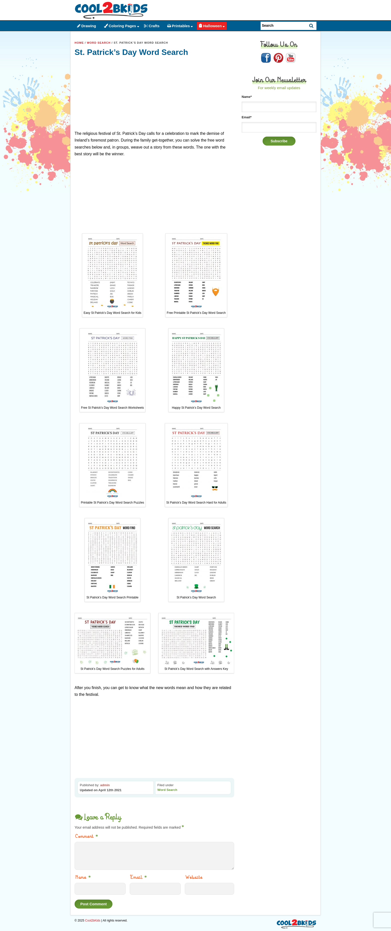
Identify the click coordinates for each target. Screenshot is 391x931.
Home (79, 42)
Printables (181, 26)
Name (83, 877)
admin (105, 785)
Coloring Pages (122, 26)
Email (138, 877)
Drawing (88, 26)
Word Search (98, 42)
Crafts (154, 26)
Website (194, 877)
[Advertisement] (154, 95)
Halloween (212, 26)
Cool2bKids (92, 920)
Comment (86, 836)
